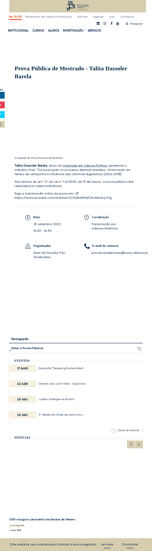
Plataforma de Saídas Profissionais (48, 16)
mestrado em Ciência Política (85, 165)
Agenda (98, 16)
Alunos (53, 30)
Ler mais (107, 544)
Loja (112, 16)
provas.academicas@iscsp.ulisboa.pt (120, 252)
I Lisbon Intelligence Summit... (57, 399)
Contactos (127, 16)
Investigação (73, 30)
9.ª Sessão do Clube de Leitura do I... (62, 414)
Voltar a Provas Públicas (27, 348)
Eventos (22, 360)
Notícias (82, 16)
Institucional (18, 30)
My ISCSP (15, 16)
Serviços (94, 30)
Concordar (130, 544)
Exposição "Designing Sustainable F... (62, 368)
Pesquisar (134, 23)
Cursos (38, 30)
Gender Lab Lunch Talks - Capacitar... (63, 383)
